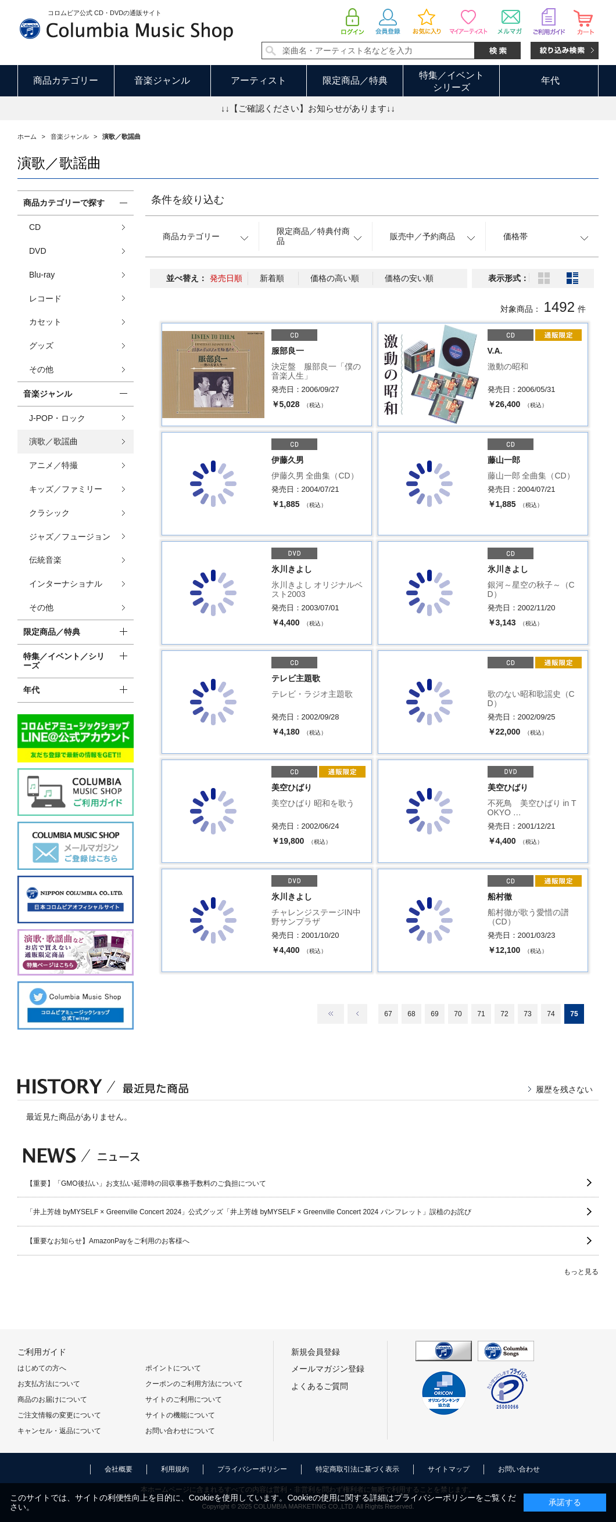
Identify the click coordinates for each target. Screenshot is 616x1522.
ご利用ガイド (41, 1352)
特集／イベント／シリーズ (64, 661)
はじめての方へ (41, 1368)
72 (504, 1014)
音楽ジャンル (162, 80)
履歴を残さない (564, 1089)
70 (457, 1014)
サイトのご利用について (183, 1399)
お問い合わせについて (180, 1431)
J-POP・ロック (57, 418)
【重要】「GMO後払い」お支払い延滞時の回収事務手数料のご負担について (146, 1183)
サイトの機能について (180, 1415)
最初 (330, 1014)
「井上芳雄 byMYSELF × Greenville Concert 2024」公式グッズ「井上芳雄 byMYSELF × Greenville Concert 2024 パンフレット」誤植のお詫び (248, 1212)
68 (411, 1014)
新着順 (272, 278)
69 (434, 1014)
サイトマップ (449, 1469)
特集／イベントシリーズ (451, 81)
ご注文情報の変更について (59, 1415)
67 (388, 1014)
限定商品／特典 (355, 80)
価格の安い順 (409, 278)
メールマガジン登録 (327, 1368)
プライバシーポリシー (252, 1469)
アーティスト (258, 80)
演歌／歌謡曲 (53, 441)
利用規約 (175, 1469)
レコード (45, 298)
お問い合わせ (519, 1469)
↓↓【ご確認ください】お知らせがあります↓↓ (308, 108)
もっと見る (581, 1272)
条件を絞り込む (187, 200)
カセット (45, 321)
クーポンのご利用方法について (194, 1384)
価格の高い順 (334, 278)
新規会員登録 (315, 1352)
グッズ (41, 345)
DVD (37, 251)
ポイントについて (173, 1368)
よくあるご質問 (319, 1386)
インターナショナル (65, 583)
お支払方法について (48, 1384)
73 (527, 1014)
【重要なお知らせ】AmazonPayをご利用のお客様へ (107, 1241)
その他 (41, 369)
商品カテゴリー (65, 80)
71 (481, 1014)
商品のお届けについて (52, 1399)
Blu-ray (42, 274)
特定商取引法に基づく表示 (357, 1469)
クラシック (49, 512)
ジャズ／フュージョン (69, 536)
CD (35, 227)
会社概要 (118, 1469)
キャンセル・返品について (59, 1431)
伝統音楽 (45, 559)
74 (550, 1014)
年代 (550, 80)
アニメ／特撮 (53, 465)
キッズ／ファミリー (65, 489)
